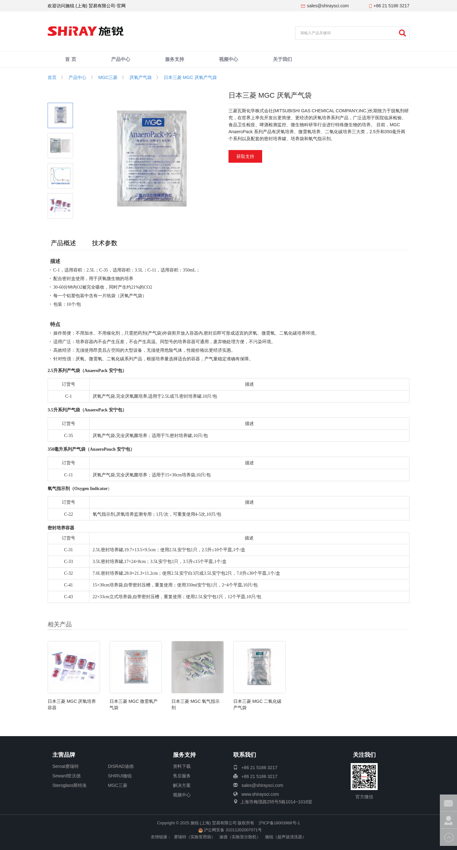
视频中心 (228, 59)
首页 (52, 77)
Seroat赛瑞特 (65, 766)
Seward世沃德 (66, 775)
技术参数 (104, 242)
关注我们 (364, 755)
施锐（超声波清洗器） (285, 836)
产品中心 (120, 59)
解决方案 (182, 785)
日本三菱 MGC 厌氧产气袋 (190, 77)
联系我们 (244, 755)
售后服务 (182, 775)
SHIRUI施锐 (120, 775)
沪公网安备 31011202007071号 (230, 829)
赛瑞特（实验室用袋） (194, 836)
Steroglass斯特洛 (69, 785)
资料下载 (182, 766)
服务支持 (174, 59)
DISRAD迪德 (121, 766)
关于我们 (282, 59)
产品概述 (63, 242)
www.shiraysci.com (260, 794)
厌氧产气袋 (140, 77)
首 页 (70, 59)
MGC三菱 (108, 77)
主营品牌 (63, 755)
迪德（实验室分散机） (240, 836)
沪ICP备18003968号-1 (279, 823)
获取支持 (245, 156)
